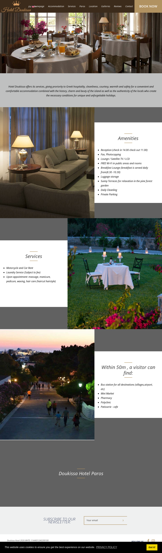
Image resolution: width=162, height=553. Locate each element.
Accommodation (56, 6)
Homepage (39, 6)
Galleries (105, 6)
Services (72, 6)
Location (93, 6)
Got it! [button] (152, 547)
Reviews (118, 6)
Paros (82, 6)
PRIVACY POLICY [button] (106, 547)
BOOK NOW (148, 6)
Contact (129, 6)
